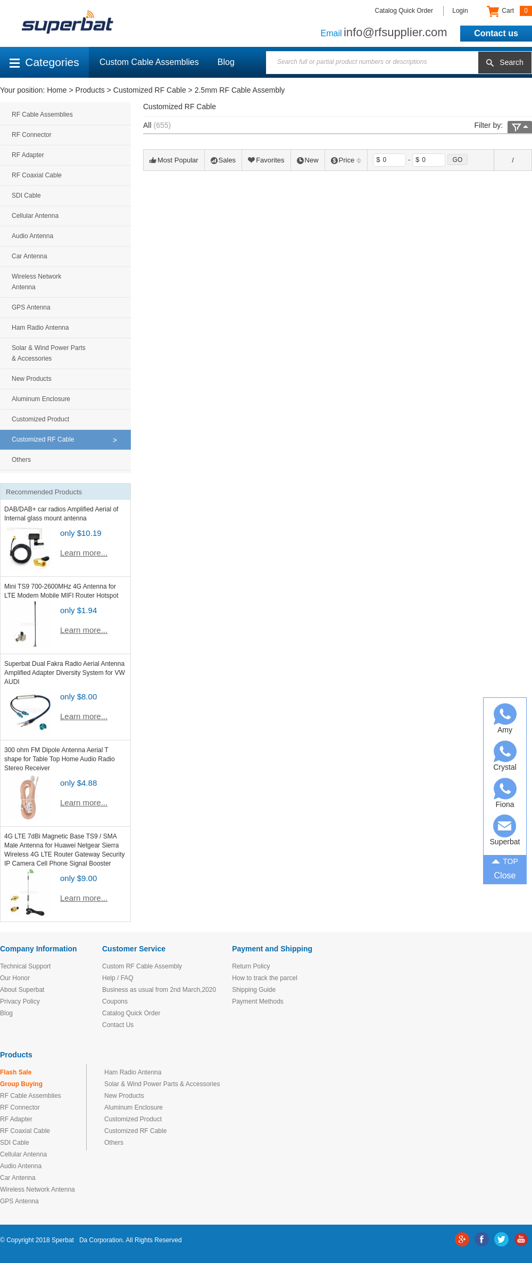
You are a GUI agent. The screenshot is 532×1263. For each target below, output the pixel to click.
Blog (226, 62)
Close (505, 875)
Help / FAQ (118, 978)
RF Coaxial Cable (37, 175)
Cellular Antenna (35, 215)
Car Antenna (29, 256)
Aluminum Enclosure (41, 399)
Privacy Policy (20, 1001)
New (308, 160)
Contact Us (118, 1025)
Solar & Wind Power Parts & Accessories (49, 353)
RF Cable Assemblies (42, 114)
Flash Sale (15, 1072)
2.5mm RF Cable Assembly (240, 90)
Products (90, 90)
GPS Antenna (31, 307)
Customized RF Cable (149, 90)
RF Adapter (28, 155)
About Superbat (22, 989)
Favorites (266, 160)
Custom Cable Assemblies (149, 62)
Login (460, 10)
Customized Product (40, 419)
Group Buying (21, 1084)
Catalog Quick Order (404, 10)
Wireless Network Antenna (36, 282)
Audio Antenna (32, 236)
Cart (509, 11)
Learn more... (83, 552)
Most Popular (173, 160)
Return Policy (251, 966)
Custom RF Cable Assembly (142, 966)
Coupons (115, 1001)
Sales (223, 160)
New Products (32, 378)
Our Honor (15, 978)
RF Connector (32, 134)
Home (56, 90)
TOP (505, 860)
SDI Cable (26, 195)
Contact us (496, 33)
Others (21, 459)
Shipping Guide (254, 989)
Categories (44, 62)
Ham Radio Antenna (40, 327)
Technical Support (25, 966)
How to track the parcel (264, 978)
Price (346, 160)
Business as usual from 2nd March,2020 (159, 989)
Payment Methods (258, 1001)
